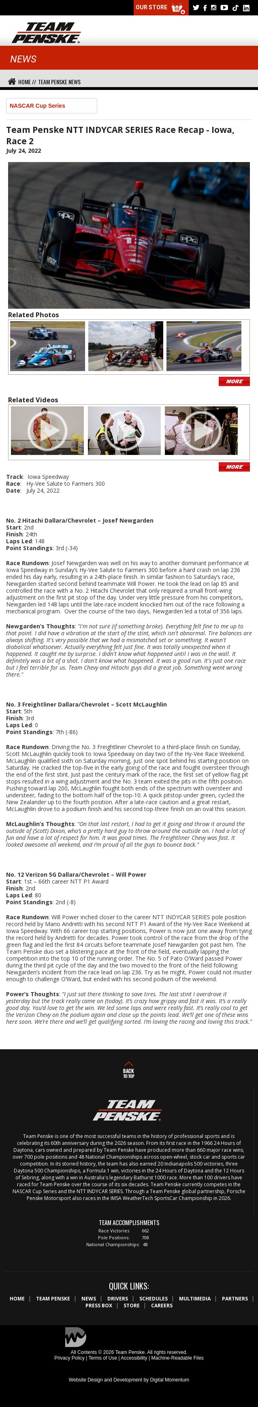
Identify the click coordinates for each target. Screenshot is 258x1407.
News (88, 1298)
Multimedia (195, 1298)
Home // (27, 81)
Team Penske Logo (46, 33)
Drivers (117, 1298)
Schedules (153, 1298)
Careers (162, 1305)
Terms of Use (102, 1358)
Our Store (161, 9)
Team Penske (53, 1298)
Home (17, 1298)
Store (132, 1305)
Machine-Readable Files (177, 1358)
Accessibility (134, 1358)
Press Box (98, 1305)
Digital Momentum (169, 1380)
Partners (235, 1298)
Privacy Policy (69, 1358)
